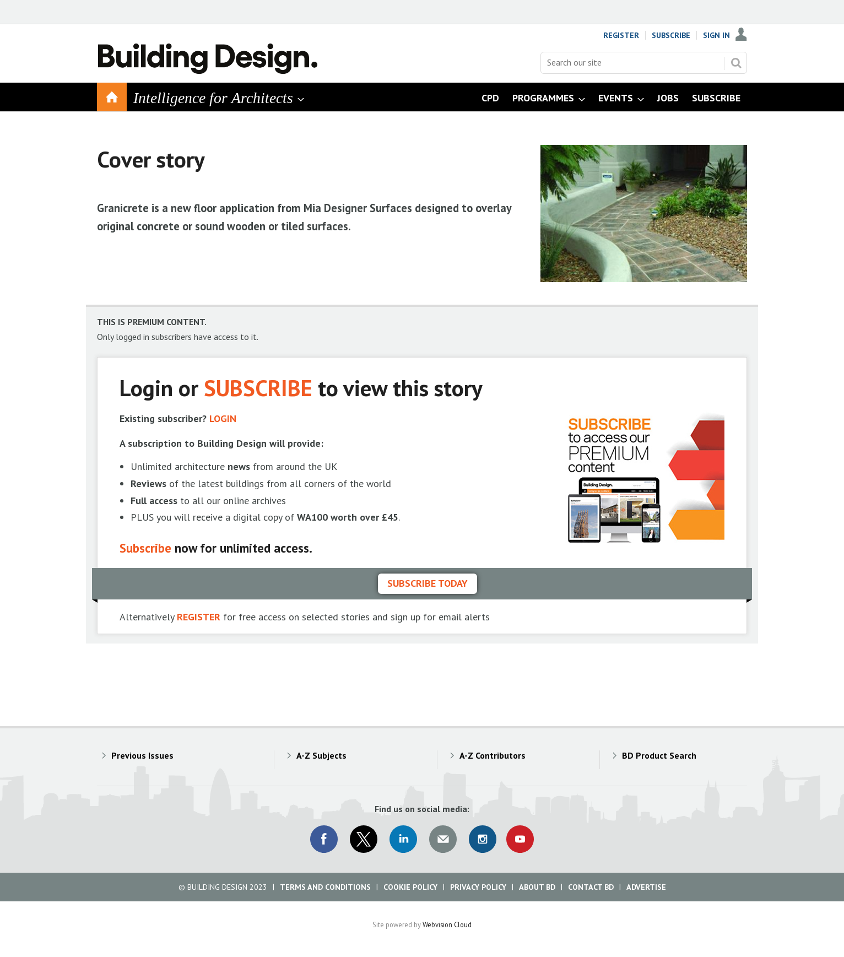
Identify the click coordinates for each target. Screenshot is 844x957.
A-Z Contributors (492, 755)
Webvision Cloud (447, 924)
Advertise (646, 887)
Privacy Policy (478, 887)
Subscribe (671, 35)
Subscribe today (427, 583)
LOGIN (222, 418)
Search (736, 63)
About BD (537, 887)
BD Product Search (659, 755)
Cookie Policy (410, 887)
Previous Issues (142, 755)
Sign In (716, 35)
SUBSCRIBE (258, 387)
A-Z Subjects (321, 755)
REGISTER (198, 616)
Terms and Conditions (325, 887)
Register (621, 35)
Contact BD (591, 887)
